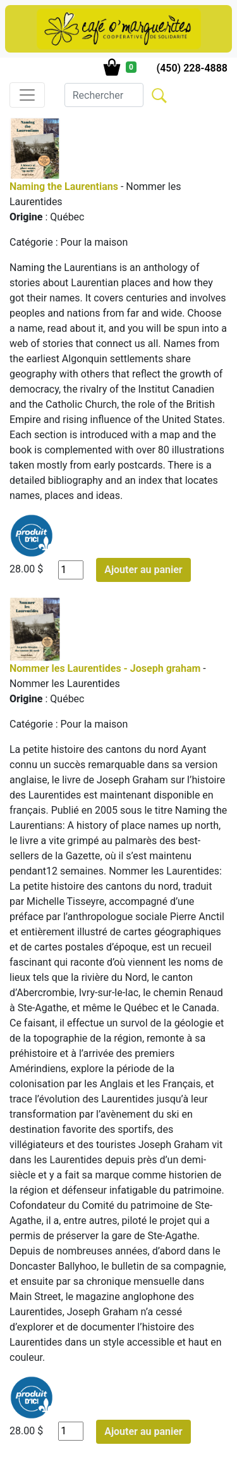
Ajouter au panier (143, 570)
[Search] (103, 95)
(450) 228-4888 (192, 68)
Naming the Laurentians (63, 186)
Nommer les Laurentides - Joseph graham (104, 668)
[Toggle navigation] (27, 95)
